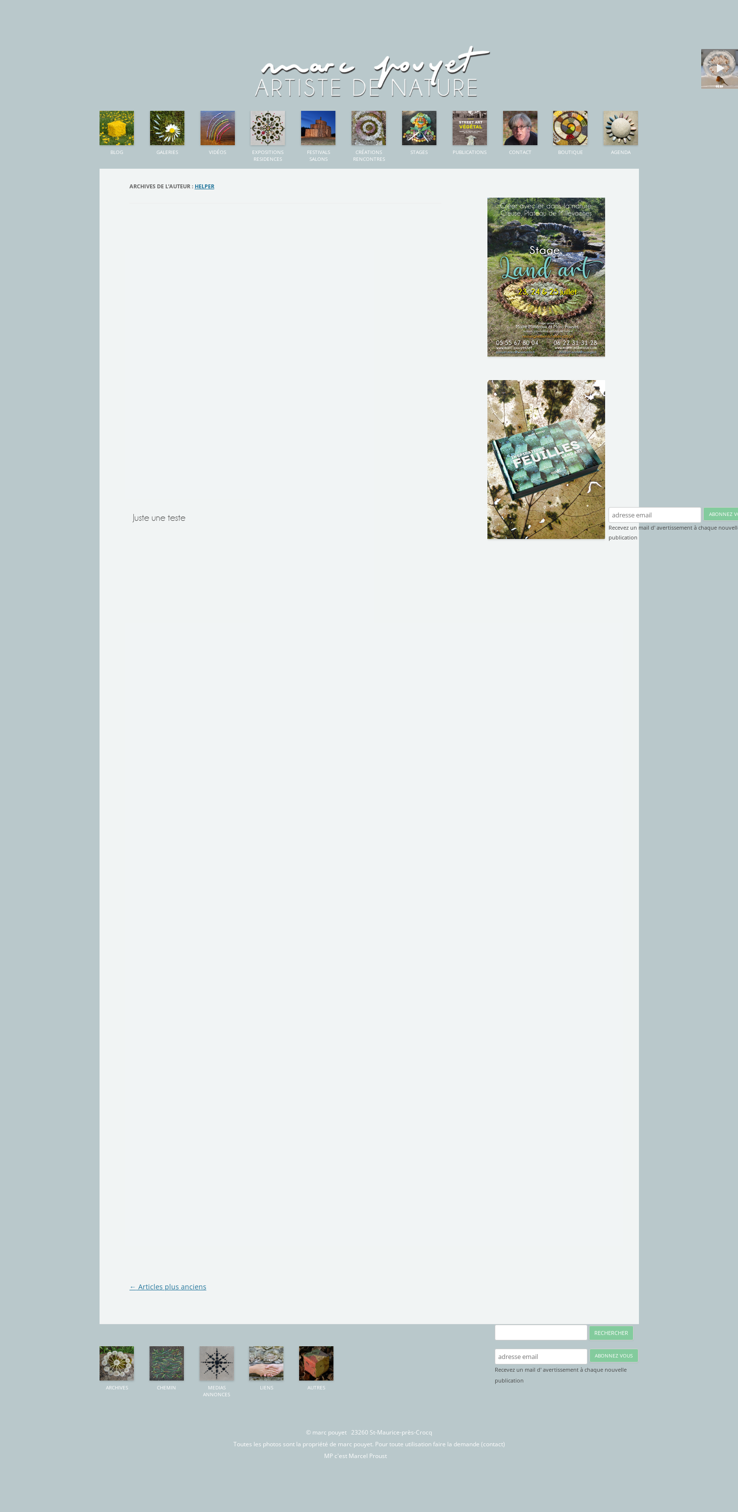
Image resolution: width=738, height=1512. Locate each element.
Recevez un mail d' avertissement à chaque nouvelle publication (561, 1375)
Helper (204, 186)
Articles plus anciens (167, 1286)
